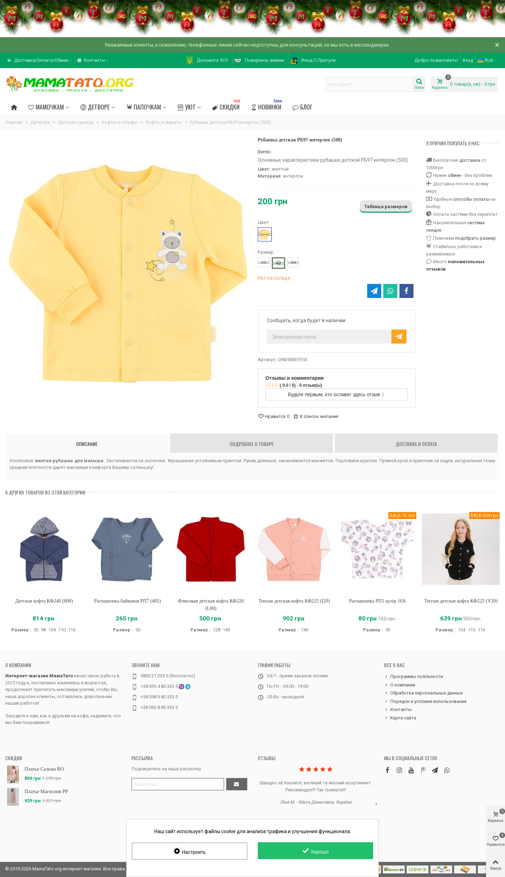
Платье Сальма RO (44, 769)
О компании (18, 665)
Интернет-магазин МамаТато (39, 675)
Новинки (267, 105)
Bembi (264, 151)
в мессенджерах (369, 45)
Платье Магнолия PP (46, 791)
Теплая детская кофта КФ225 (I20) (294, 601)
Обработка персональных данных (423, 693)
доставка (469, 160)
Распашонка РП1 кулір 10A (377, 601)
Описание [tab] (86, 443)
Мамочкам (45, 106)
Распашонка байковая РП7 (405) (127, 601)
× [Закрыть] (497, 45)
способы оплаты (471, 199)
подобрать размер (475, 238)
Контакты (398, 709)
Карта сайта (400, 718)
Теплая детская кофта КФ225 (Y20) (460, 601)
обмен (454, 175)
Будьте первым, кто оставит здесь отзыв (336, 394)
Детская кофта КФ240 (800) (44, 601)
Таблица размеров (386, 206)
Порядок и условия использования (425, 701)
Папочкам (143, 106)
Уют (186, 106)
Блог (302, 106)
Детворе (95, 106)
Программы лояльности (413, 676)
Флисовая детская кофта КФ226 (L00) (211, 604)
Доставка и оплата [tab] (416, 443)
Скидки (227, 105)
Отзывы (266, 758)
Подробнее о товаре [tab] (252, 443)
